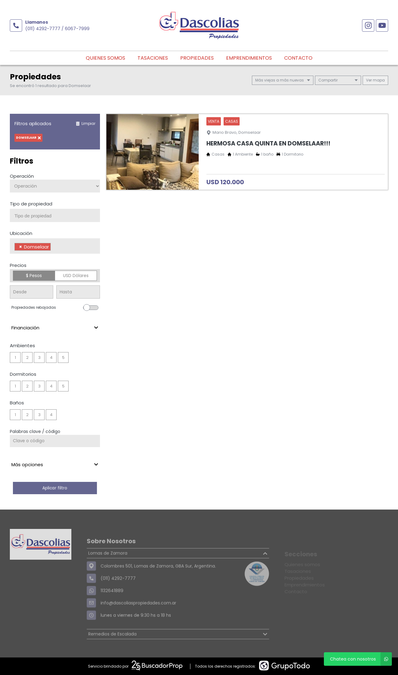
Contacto (298, 58)
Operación (22, 176)
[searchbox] (57, 216)
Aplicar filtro (54, 488)
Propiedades (197, 58)
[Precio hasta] (78, 292)
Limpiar (85, 123)
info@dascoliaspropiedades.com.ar (138, 617)
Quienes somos (105, 58)
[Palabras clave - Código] (55, 441)
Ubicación (21, 233)
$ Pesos (34, 275)
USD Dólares (76, 275)
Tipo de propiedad (31, 204)
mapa (375, 80)
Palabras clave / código (35, 431)
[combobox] (55, 215)
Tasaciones (152, 58)
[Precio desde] (31, 292)
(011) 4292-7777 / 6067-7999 (57, 29)
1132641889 (112, 605)
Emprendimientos (249, 58)
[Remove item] (20, 246)
